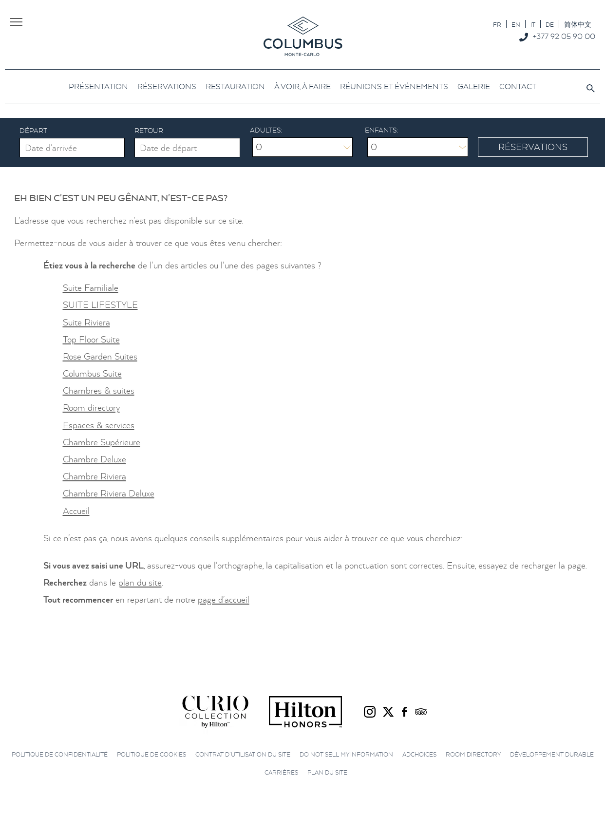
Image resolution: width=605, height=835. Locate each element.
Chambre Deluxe (94, 459)
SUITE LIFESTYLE (100, 305)
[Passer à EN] (516, 24)
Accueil (76, 511)
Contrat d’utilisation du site (242, 754)
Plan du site (327, 772)
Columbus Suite (92, 373)
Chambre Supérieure (101, 442)
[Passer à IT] (533, 24)
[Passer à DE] (550, 24)
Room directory (91, 407)
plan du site (140, 582)
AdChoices (419, 754)
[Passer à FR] (497, 24)
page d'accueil (223, 599)
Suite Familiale (90, 288)
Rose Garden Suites (100, 356)
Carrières (281, 772)
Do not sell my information (346, 754)
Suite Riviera (86, 322)
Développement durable (552, 754)
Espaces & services (98, 425)
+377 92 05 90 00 (563, 36)
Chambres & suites (98, 390)
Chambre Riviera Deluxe (108, 493)
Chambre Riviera (94, 476)
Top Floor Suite (91, 339)
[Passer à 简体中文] (577, 24)
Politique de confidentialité (60, 754)
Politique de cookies (151, 754)
